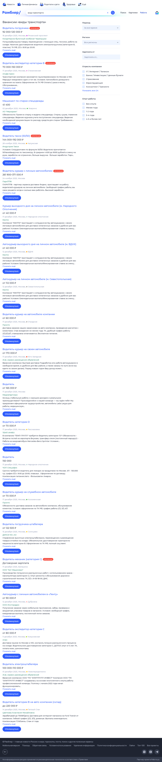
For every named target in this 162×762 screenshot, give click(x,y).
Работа (143, 12)
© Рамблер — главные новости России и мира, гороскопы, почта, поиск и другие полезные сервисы (48, 741)
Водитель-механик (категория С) (22, 559)
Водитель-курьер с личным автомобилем (27, 171)
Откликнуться (11, 55)
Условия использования (60, 745)
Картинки (133, 12)
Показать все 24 (90, 90)
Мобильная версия (11, 745)
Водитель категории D (16, 422)
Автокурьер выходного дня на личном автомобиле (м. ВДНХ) (39, 244)
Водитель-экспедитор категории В (23, 63)
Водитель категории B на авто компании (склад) (32, 702)
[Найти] (112, 12)
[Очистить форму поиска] (107, 12)
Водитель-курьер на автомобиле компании (29, 314)
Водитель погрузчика (16, 28)
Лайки (132, 745)
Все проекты (153, 745)
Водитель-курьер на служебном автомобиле (29, 492)
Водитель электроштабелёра (20, 664)
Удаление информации (84, 745)
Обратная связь (39, 745)
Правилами (83, 759)
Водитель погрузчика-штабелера (23, 524)
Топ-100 (141, 745)
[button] (40, 46)
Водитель (8, 384)
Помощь (26, 745)
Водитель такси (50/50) (16, 136)
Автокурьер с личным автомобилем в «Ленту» (30, 594)
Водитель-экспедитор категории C (23, 629)
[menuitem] (9, 4)
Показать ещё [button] (9, 50)
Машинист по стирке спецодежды (23, 101)
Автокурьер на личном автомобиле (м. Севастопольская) (37, 279)
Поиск (123, 12)
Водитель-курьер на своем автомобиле (26, 349)
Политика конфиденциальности (112, 745)
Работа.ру (155, 759)
